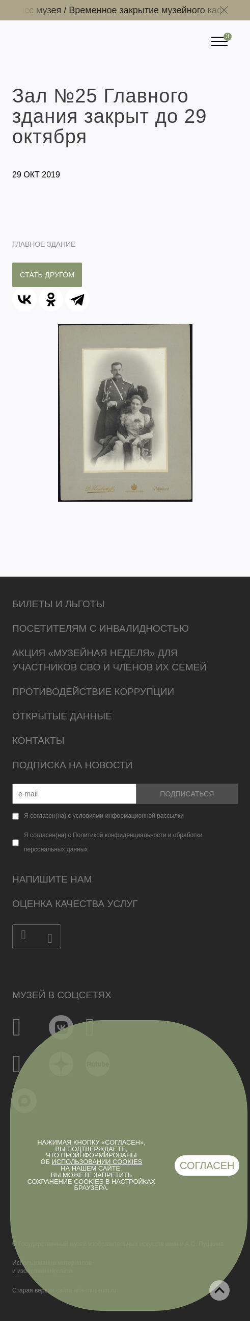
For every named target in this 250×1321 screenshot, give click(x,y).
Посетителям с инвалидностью (100, 628)
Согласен (207, 1165)
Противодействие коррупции (93, 691)
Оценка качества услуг (75, 903)
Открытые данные (62, 716)
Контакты (38, 740)
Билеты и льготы (58, 604)
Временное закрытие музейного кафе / (155, 10)
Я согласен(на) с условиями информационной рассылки (104, 815)
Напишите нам (52, 879)
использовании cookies (97, 1161)
